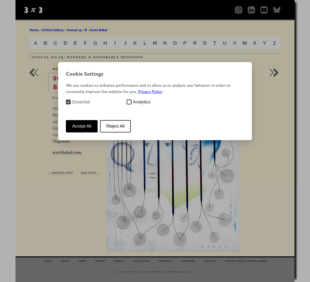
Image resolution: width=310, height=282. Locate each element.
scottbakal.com (67, 152)
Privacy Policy (150, 91)
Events (119, 261)
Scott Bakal (98, 30)
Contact (209, 261)
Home (34, 30)
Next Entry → (90, 172)
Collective (141, 261)
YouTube (188, 261)
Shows (100, 261)
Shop (82, 261)
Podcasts (166, 261)
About (65, 261)
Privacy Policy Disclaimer (246, 261)
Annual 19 (74, 30)
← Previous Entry (60, 172)
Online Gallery (53, 30)
